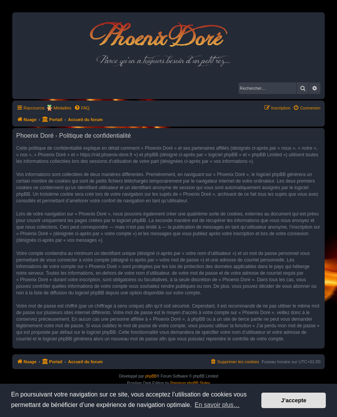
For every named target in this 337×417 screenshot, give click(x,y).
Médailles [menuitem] (62, 108)
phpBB (151, 376)
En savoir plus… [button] (217, 405)
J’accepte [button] (294, 400)
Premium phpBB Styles (190, 383)
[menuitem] (82, 108)
